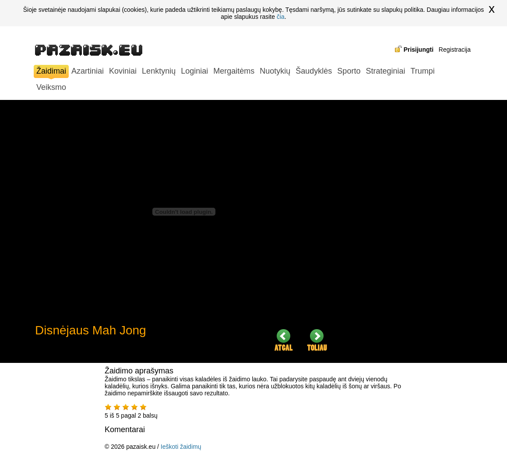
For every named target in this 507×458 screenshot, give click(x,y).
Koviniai (123, 71)
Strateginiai (385, 71)
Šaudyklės (314, 71)
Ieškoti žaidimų (181, 446)
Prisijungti (418, 49)
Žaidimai (51, 72)
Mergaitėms (233, 71)
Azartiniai (87, 71)
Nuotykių (275, 71)
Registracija (455, 49)
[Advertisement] (407, 231)
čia (281, 16)
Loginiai (194, 71)
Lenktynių (159, 71)
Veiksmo (51, 87)
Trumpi (422, 71)
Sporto (348, 71)
